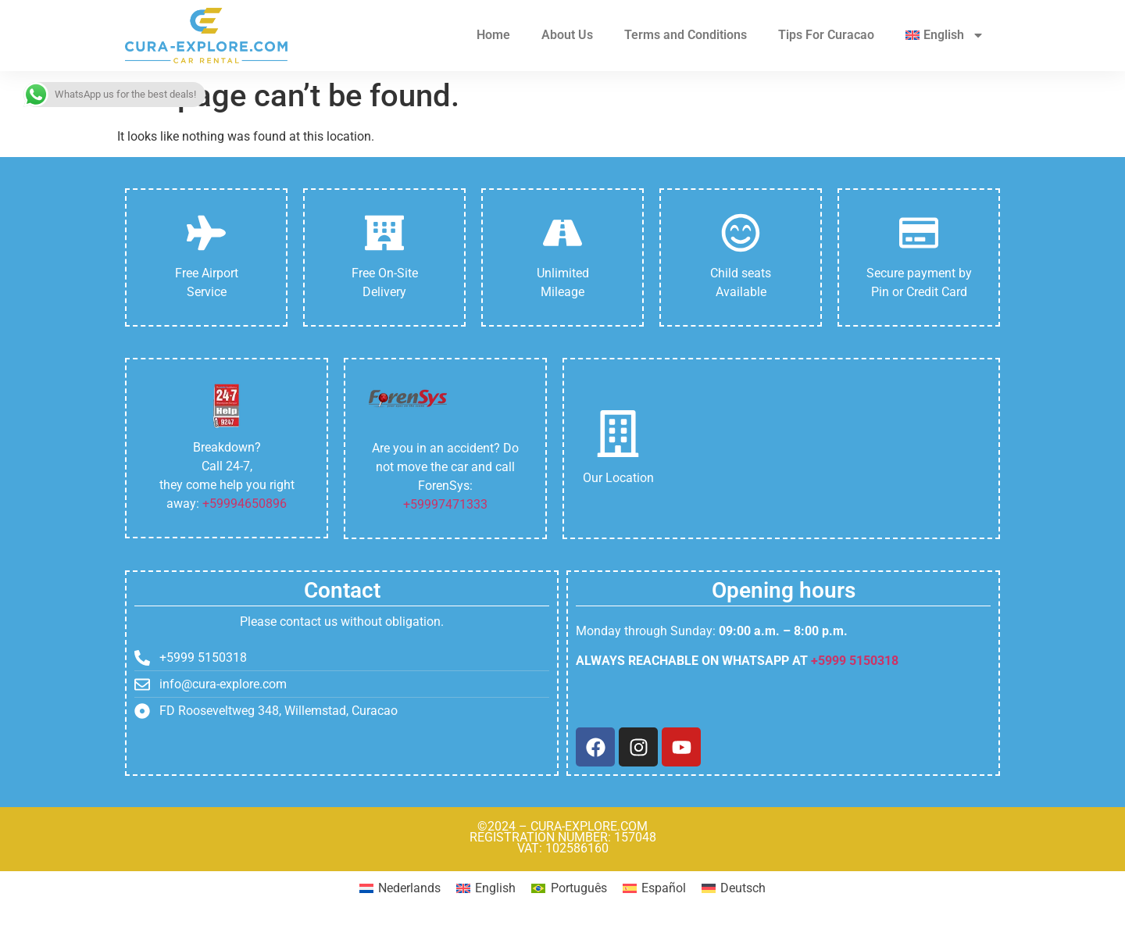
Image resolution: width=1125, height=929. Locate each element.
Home (493, 34)
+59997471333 (445, 504)
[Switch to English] (485, 888)
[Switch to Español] (654, 888)
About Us (567, 34)
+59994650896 (244, 503)
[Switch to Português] (568, 888)
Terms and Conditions (685, 34)
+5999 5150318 (854, 660)
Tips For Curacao (826, 34)
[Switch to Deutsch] (733, 888)
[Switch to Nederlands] (400, 888)
